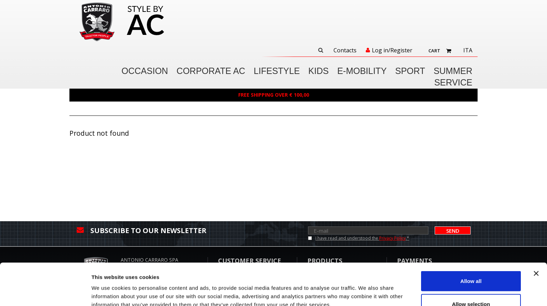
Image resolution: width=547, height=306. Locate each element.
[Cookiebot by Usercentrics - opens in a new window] (45, 292)
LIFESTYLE (277, 71)
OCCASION (144, 71)
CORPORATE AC (211, 71)
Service (453, 82)
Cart (434, 50)
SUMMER (453, 71)
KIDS (318, 71)
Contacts (345, 50)
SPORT (410, 71)
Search (320, 50)
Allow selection (471, 265)
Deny (471, 287)
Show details (366, 288)
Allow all (471, 242)
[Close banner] (536, 234)
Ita (467, 50)
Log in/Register (392, 50)
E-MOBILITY (362, 71)
